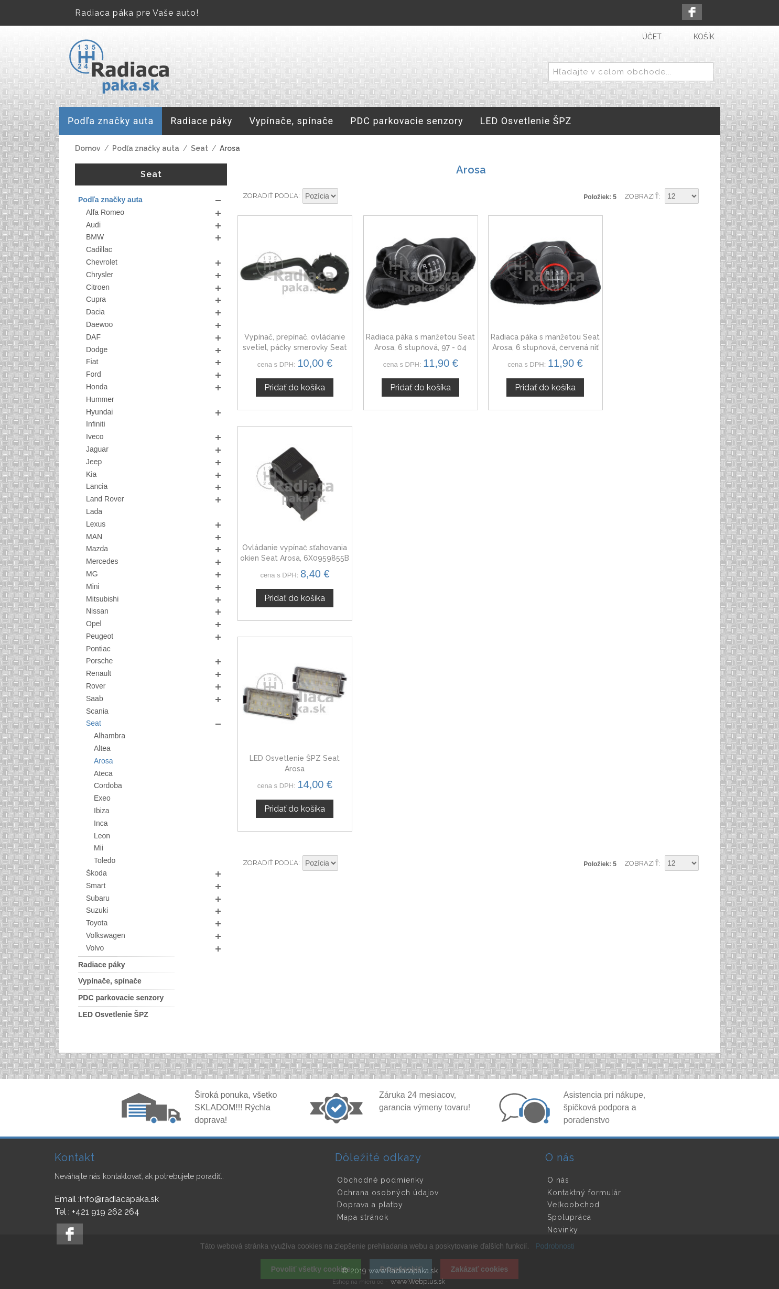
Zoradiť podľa (270, 196)
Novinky (562, 1230)
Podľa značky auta (145, 148)
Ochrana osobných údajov (388, 1192)
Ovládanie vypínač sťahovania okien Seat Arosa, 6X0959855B (649, 341)
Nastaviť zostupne (347, 196)
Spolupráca (569, 1217)
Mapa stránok (362, 1217)
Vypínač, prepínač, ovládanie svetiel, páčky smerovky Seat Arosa (291, 341)
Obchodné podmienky (380, 1180)
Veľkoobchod (573, 1204)
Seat (199, 148)
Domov (88, 148)
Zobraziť (641, 196)
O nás (558, 1180)
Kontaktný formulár (584, 1192)
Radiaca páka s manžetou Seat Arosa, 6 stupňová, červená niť (530, 341)
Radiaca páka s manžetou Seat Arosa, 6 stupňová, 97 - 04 (411, 341)
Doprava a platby (370, 1204)
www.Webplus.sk (418, 1281)
